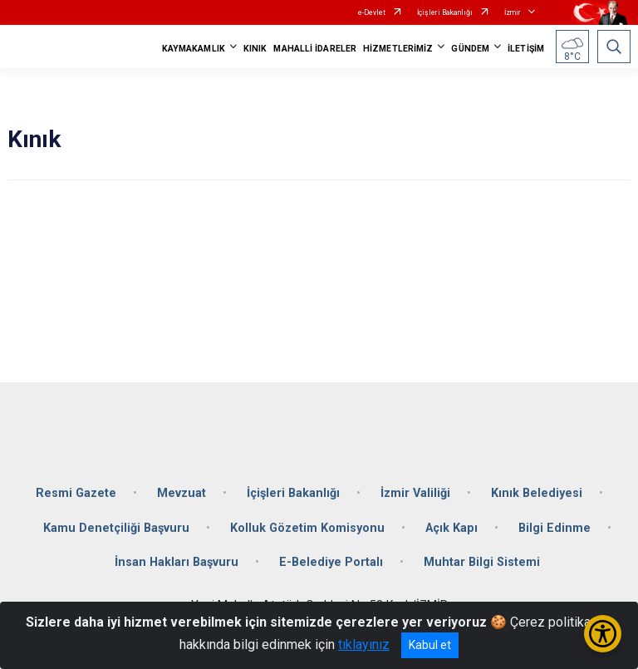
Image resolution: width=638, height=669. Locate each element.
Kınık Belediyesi (536, 493)
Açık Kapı (451, 528)
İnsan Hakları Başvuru (176, 562)
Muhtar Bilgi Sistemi (482, 562)
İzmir (512, 12)
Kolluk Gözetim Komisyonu (307, 528)
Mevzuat (181, 493)
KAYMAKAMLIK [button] (193, 48)
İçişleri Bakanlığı (445, 12)
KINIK (255, 48)
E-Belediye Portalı (331, 562)
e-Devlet (371, 12)
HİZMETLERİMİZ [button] (398, 48)
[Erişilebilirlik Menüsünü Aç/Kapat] (602, 633)
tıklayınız (364, 644)
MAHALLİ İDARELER (314, 48)
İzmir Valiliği (415, 493)
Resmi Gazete (76, 493)
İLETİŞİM (526, 48)
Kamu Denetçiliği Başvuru (116, 528)
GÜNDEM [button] (470, 48)
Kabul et (430, 645)
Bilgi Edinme (554, 528)
